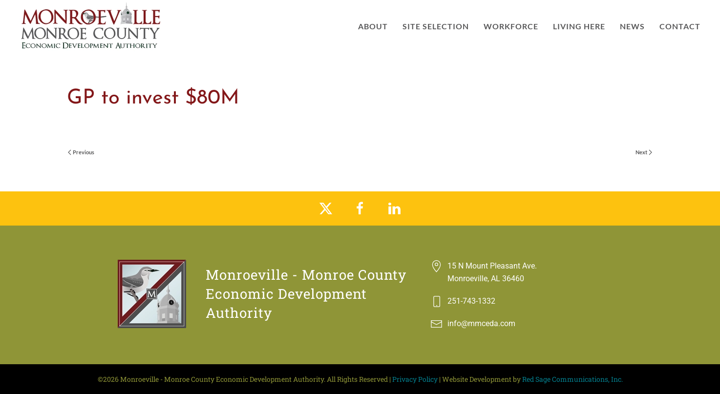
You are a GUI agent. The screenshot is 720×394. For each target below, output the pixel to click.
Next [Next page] (643, 152)
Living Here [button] (579, 26)
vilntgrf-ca (123, 124)
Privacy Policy (415, 379)
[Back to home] (92, 26)
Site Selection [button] (435, 26)
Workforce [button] (511, 26)
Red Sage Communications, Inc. (572, 379)
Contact (679, 26)
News (632, 26)
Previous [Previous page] (81, 152)
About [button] (373, 26)
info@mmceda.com (481, 323)
